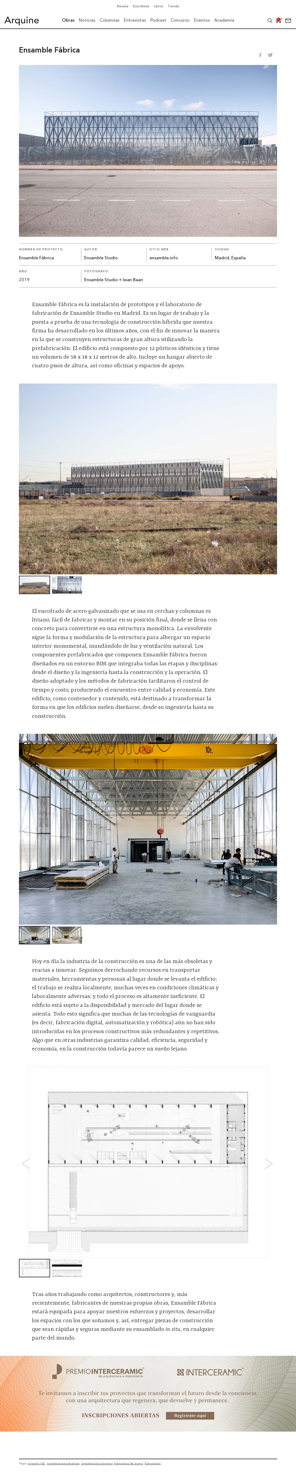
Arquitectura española (63, 1463)
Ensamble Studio (101, 258)
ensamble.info (163, 258)
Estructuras (153, 1463)
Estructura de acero (128, 1463)
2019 (24, 280)
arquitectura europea (97, 1463)
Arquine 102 (36, 1463)
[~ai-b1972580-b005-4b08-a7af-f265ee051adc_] (148, 1430)
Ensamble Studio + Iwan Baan (113, 280)
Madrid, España (230, 258)
